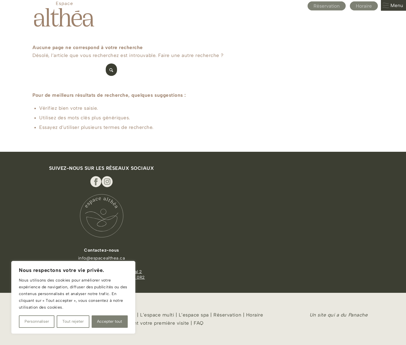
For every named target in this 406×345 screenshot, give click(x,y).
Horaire (364, 6)
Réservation (327, 6)
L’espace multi (156, 315)
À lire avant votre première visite (150, 323)
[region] (73, 297)
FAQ (199, 323)
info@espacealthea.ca (101, 258)
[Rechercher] (74, 69)
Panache (358, 315)
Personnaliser (37, 321)
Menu (392, 5)
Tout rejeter (73, 321)
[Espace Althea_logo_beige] (64, 14)
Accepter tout (109, 321)
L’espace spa (194, 315)
